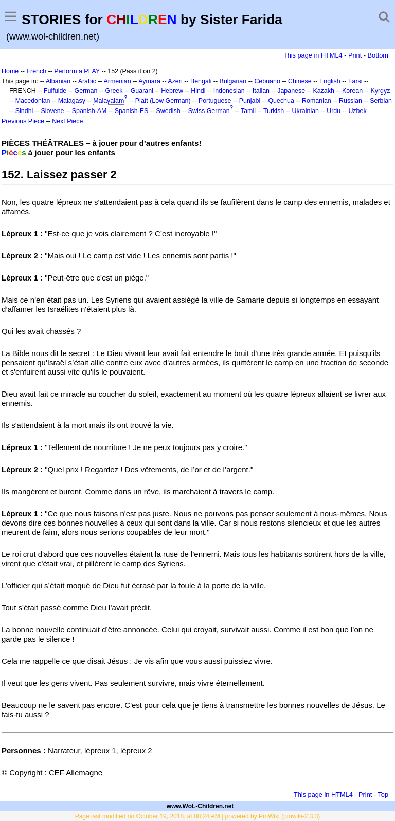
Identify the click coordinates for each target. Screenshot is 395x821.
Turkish (273, 111)
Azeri (175, 81)
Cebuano (267, 81)
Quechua (281, 100)
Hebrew (172, 91)
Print (355, 55)
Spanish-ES (132, 111)
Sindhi (24, 111)
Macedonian (32, 100)
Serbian (381, 100)
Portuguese (215, 100)
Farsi (355, 81)
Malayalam (108, 100)
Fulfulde (55, 91)
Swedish (168, 111)
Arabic (87, 81)
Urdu (333, 111)
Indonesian (229, 91)
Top (383, 794)
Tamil (248, 111)
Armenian (117, 81)
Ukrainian (305, 111)
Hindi (198, 91)
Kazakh (323, 91)
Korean (352, 91)
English (329, 81)
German (85, 91)
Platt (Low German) (163, 100)
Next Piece (67, 121)
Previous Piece (23, 121)
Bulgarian (233, 81)
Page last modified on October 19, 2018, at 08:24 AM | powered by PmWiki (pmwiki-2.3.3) (197, 816)
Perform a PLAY (77, 71)
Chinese (300, 81)
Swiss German (209, 111)
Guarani (142, 91)
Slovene (52, 111)
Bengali (201, 81)
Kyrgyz (380, 91)
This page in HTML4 (313, 55)
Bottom (378, 55)
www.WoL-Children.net (200, 806)
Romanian (316, 100)
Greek (114, 91)
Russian (350, 100)
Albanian (58, 81)
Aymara (149, 81)
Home (10, 71)
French (36, 71)
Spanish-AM (89, 111)
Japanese (291, 91)
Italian (261, 91)
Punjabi (250, 100)
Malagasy (71, 100)
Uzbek (357, 111)
